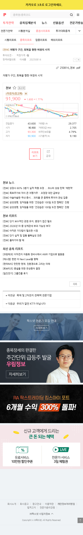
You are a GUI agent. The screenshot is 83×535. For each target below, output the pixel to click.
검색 (71, 15)
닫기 (77, 4)
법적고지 (31, 507)
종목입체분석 (28, 23)
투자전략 (8, 23)
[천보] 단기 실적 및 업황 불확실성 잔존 (22, 235)
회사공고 (24, 504)
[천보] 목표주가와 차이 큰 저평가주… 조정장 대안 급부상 (31, 193)
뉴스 (44, 23)
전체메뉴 (79, 15)
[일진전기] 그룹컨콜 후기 (15, 273)
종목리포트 (26, 39)
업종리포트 (41, 39)
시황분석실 (24, 30)
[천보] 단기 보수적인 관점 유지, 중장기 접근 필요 (27, 221)
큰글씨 (78, 60)
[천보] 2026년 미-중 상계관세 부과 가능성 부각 (26, 226)
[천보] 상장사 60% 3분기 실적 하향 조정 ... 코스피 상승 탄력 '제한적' (38, 188)
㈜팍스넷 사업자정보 (40, 514)
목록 (75, 284)
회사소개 (11, 504)
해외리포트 (57, 39)
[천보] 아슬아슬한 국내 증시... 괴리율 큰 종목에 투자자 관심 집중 (35, 197)
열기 (80, 520)
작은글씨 (75, 60)
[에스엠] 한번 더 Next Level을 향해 (20, 259)
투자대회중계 (63, 30)
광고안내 (36, 504)
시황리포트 (10, 39)
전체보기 (79, 30)
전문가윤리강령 (47, 507)
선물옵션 (58, 23)
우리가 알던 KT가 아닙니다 (31, 303)
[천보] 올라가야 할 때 (13, 240)
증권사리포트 (43, 30)
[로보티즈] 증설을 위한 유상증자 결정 (21, 268)
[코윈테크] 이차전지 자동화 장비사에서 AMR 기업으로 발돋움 (33, 254)
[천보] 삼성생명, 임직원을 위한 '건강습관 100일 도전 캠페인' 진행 (36, 202)
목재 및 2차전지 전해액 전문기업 (34, 295)
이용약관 (49, 504)
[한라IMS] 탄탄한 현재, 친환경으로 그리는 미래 (26, 264)
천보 (8, 88)
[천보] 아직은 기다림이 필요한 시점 (20, 230)
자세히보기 (41, 327)
